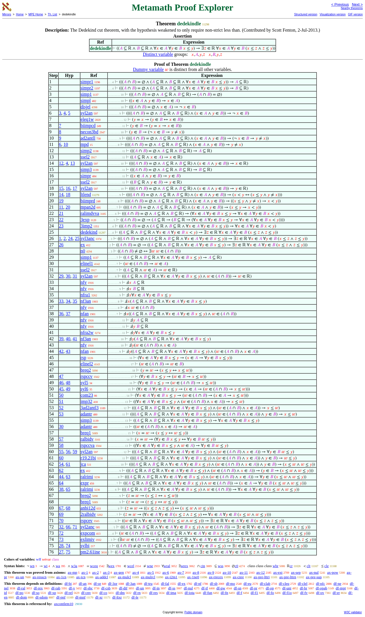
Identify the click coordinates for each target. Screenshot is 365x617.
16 (68, 188)
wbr (275, 566)
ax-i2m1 (171, 577)
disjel (86, 106)
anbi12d (88, 508)
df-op (270, 588)
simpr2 (87, 87)
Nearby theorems (352, 8)
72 (61, 533)
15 (61, 188)
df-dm (120, 592)
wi (45, 566)
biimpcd (88, 125)
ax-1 (85, 572)
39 (61, 338)
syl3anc (88, 238)
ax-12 (260, 572)
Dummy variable (148, 69)
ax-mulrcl (148, 577)
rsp (83, 357)
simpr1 (87, 81)
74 (68, 545)
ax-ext (277, 572)
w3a (74, 566)
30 (68, 276)
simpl (86, 100)
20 (68, 207)
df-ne (337, 583)
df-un (140, 588)
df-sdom (41, 597)
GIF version (355, 14)
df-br (303, 588)
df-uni (286, 588)
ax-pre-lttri (261, 577)
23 (61, 225)
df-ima (171, 592)
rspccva (88, 445)
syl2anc (88, 526)
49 (68, 388)
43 (68, 351)
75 (68, 551)
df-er (336, 592)
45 (61, 388)
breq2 (86, 370)
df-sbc (88, 588)
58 (61, 445)
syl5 (84, 382)
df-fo (270, 592)
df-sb (214, 583)
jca (83, 464)
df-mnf (80, 597)
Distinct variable (158, 54)
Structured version (305, 14)
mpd (85, 144)
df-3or (112, 583)
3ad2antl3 (90, 407)
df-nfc (320, 583)
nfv (84, 282)
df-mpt (341, 588)
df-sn (238, 588)
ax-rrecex (216, 577)
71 (75, 526)
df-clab (265, 583)
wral (167, 566)
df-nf (197, 583)
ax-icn (80, 577)
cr (291, 566)
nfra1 (85, 294)
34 (68, 301)
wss (221, 566)
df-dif (123, 588)
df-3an (130, 583)
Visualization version (333, 14)
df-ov (320, 592)
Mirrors (6, 14)
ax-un (20, 577)
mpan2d (88, 207)
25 (77, 238)
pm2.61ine (90, 551)
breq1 (86, 432)
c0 (236, 566)
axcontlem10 (63, 604)
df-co (103, 592)
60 (61, 457)
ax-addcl (101, 577)
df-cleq (284, 583)
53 (61, 414)
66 (68, 526)
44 (61, 476)
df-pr (253, 588)
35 (75, 301)
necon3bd (89, 131)
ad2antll (88, 138)
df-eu (247, 583)
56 (68, 451)
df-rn (137, 592)
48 (68, 382)
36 (61, 313)
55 (61, 451)
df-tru (148, 583)
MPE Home (36, 14)
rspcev (87, 520)
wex (111, 566)
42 (61, 351)
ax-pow (332, 572)
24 (70, 238)
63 (68, 476)
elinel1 (87, 263)
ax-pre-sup (314, 577)
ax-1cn (61, 577)
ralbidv (87, 439)
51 (61, 401)
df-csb (106, 588)
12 (61, 163)
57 (61, 439)
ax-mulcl (124, 577)
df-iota (189, 592)
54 (61, 464)
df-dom (21, 597)
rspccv (87, 376)
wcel (130, 566)
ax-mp (72, 572)
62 (61, 470)
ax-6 (166, 572)
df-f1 (254, 592)
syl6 (84, 388)
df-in (156, 588)
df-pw (220, 588)
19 (61, 200)
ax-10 (227, 572)
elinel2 (87, 363)
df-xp (52, 592)
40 (68, 338)
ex (83, 244)
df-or (97, 583)
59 (75, 451)
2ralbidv (88, 514)
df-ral (21, 588)
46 (61, 382)
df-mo (230, 583)
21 (61, 213)
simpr (86, 175)
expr (85, 482)
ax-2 (95, 572)
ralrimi (87, 476)
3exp (85, 219)
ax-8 (195, 572)
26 (61, 244)
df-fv (304, 592)
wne (150, 566)
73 (61, 539)
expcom (88, 533)
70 (61, 520)
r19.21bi (88, 457)
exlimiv (88, 539)
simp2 (86, 150)
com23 (87, 395)
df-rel (68, 592)
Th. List (52, 14)
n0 (83, 251)
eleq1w (87, 119)
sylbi (85, 545)
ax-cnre (238, 577)
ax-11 (244, 572)
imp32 (86, 401)
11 (61, 207)
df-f (239, 592)
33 (61, 301)
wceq (94, 566)
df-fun (207, 592)
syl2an (87, 113)
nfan (85, 313)
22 (61, 219)
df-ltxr (117, 597)
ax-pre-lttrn (287, 577)
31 (75, 276)
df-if (204, 588)
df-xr (99, 597)
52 (61, 407)
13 (72, 163)
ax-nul (314, 572)
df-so (36, 592)
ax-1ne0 (193, 577)
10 (66, 144)
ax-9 (211, 572)
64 (61, 482)
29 (61, 276)
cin (202, 566)
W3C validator (353, 612)
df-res (153, 592)
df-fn (224, 592)
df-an (82, 583)
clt (309, 566)
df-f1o (287, 592)
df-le (135, 597)
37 (68, 313)
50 (61, 395)
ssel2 (85, 156)
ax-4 (135, 572)
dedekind (89, 232)
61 (68, 464)
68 (68, 508)
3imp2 (86, 225)
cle (327, 566)
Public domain (193, 612)
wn (32, 566)
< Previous (340, 4)
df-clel (302, 583)
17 (75, 188)
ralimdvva (90, 213)
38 (61, 489)
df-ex (181, 583)
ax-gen (119, 572)
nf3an (86, 301)
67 (61, 508)
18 (68, 194)
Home (20, 14)
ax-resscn (39, 577)
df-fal (165, 583)
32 (61, 526)
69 (61, 514)
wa (58, 566)
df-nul (188, 588)
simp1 (86, 94)
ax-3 (106, 572)
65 (68, 489)
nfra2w (87, 332)
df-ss (171, 588)
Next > (357, 4)
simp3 (86, 169)
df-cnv (86, 592)
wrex (184, 566)
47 (61, 376)
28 (61, 545)
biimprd (88, 200)
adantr (86, 414)
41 (75, 338)
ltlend (86, 194)
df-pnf (61, 597)
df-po (19, 592)
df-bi (68, 583)
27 (61, 551)
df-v (72, 588)
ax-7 (180, 572)
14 (61, 194)
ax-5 (150, 572)
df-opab (321, 588)
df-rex (38, 588)
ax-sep (296, 572)
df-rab (55, 588)
